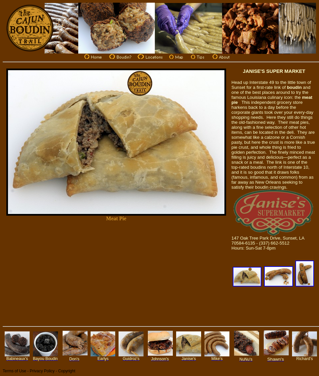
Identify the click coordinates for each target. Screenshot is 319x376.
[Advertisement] (116, 273)
